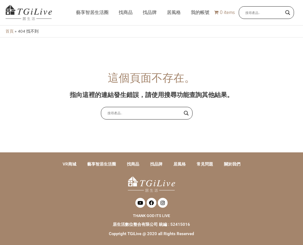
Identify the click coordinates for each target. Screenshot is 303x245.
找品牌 (156, 164)
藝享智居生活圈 (101, 164)
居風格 (179, 164)
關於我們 (232, 164)
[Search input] (263, 13)
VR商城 (69, 164)
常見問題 (205, 164)
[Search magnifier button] (288, 13)
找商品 (133, 164)
